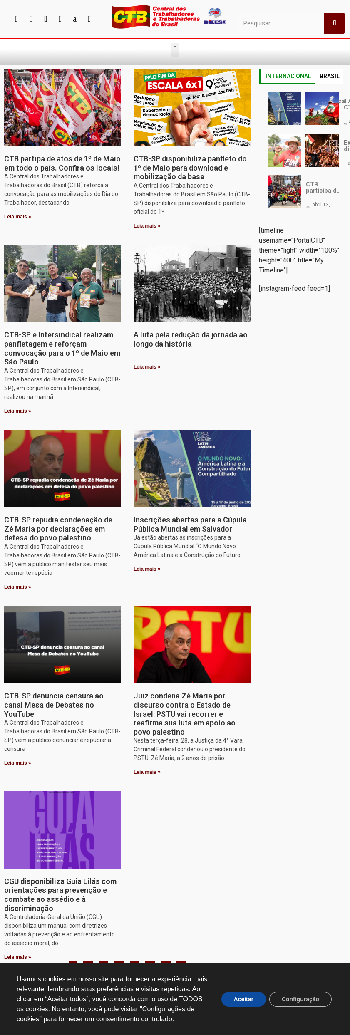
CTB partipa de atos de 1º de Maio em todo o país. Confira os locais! (62, 163)
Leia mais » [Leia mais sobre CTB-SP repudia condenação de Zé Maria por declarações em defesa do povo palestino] (17, 587)
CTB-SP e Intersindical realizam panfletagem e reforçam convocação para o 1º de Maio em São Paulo (62, 348)
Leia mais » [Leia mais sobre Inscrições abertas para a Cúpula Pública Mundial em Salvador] (147, 569)
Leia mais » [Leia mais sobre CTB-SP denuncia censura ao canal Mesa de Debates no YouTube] (17, 763)
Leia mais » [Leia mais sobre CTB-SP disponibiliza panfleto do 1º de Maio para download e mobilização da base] (147, 226)
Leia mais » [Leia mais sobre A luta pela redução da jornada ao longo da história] (147, 367)
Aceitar (243, 999)
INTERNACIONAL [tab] (288, 76)
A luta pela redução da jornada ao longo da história (191, 339)
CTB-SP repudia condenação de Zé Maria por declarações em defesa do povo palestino (58, 528)
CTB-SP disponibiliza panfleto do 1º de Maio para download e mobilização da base (190, 167)
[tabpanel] (301, 150)
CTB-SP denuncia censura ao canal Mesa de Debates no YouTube (54, 704)
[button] (175, 50)
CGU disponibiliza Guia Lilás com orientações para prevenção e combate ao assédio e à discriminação (60, 895)
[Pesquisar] (334, 23)
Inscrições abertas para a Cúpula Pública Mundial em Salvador (190, 524)
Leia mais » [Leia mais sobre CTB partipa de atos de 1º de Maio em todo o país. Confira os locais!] (17, 217)
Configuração (300, 999)
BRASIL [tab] (330, 76)
